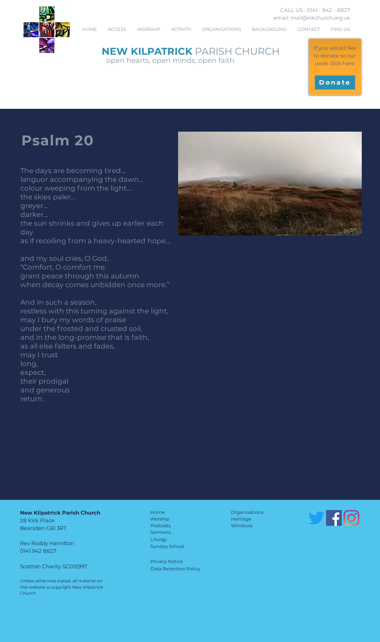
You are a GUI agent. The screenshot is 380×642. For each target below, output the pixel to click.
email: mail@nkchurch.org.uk (311, 17)
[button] (148, 29)
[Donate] (335, 82)
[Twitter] (316, 518)
